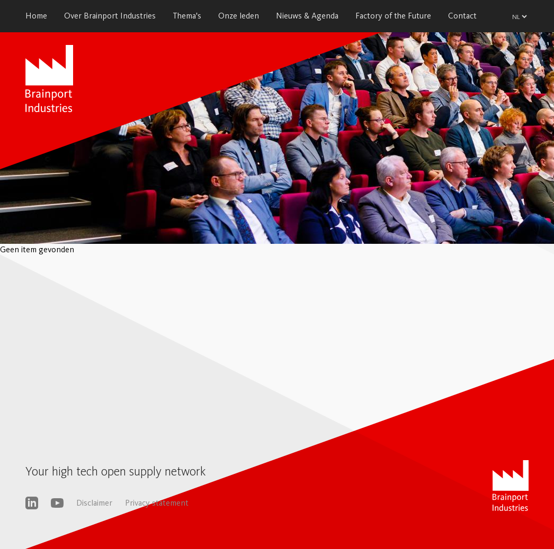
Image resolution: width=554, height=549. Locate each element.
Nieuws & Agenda (307, 16)
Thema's (187, 16)
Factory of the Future (393, 16)
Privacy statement (157, 503)
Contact (462, 16)
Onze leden (238, 16)
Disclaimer (94, 503)
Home (36, 16)
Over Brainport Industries (110, 16)
